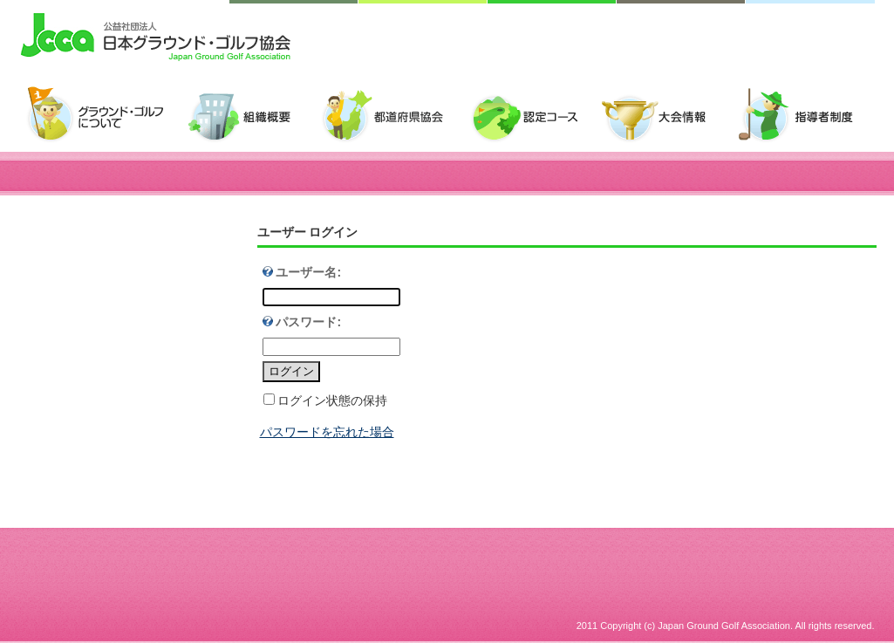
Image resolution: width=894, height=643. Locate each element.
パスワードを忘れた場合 (327, 432)
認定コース (532, 115)
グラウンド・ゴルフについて (101, 115)
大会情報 (662, 115)
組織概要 (248, 115)
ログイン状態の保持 (332, 400)
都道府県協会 (390, 115)
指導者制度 (801, 115)
